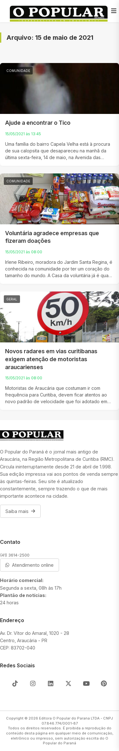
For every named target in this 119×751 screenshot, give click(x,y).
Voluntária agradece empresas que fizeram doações (52, 237)
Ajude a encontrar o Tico (37, 122)
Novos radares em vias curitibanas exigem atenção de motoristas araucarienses (51, 359)
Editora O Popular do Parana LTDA (69, 718)
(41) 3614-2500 (15, 555)
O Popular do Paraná (75, 741)
